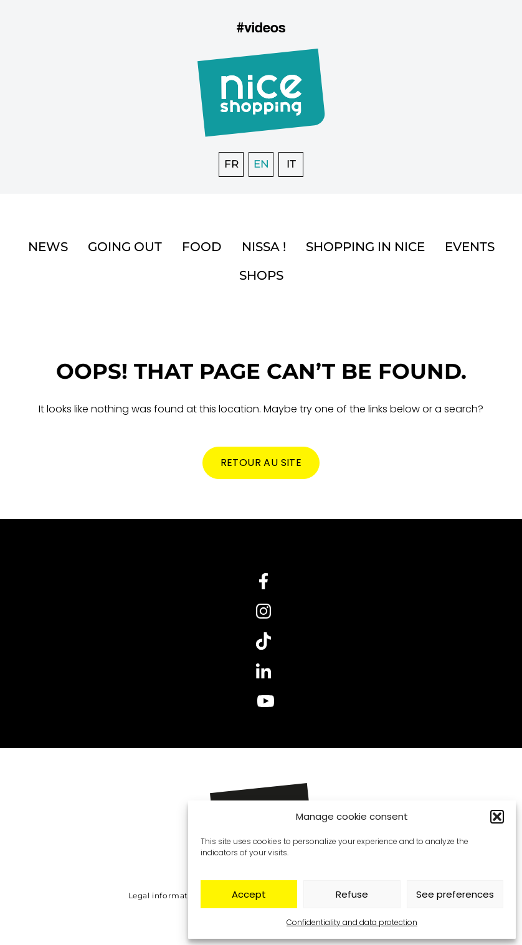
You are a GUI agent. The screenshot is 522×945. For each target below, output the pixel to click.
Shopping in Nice (365, 246)
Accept (249, 894)
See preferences (455, 894)
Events (470, 246)
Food (202, 246)
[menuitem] (231, 164)
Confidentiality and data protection (352, 922)
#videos (261, 27)
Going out (125, 246)
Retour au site (261, 462)
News (48, 246)
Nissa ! (264, 246)
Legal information (164, 895)
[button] (497, 816)
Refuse (352, 894)
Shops (261, 275)
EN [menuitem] (261, 164)
